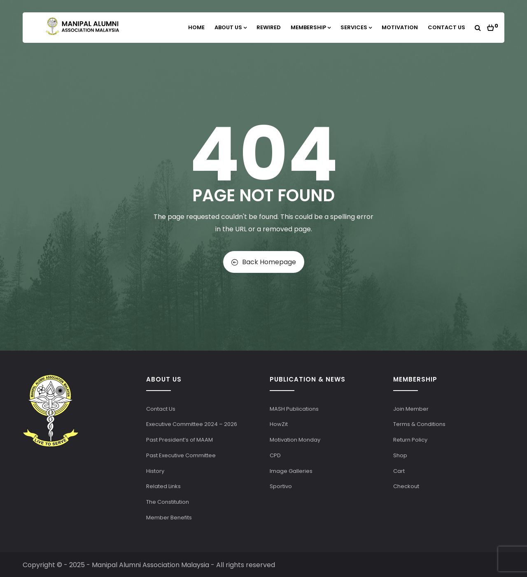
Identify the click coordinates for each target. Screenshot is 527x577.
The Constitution (167, 502)
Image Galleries (291, 471)
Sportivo (281, 486)
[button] (492, 25)
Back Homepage (263, 262)
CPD (275, 455)
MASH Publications (294, 409)
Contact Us (446, 27)
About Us (231, 27)
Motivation (400, 27)
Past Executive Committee (181, 455)
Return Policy (410, 440)
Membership (311, 27)
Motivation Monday (295, 440)
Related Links (163, 486)
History (155, 471)
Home (196, 27)
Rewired (269, 27)
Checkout (406, 486)
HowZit (279, 424)
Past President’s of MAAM (179, 440)
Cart (399, 471)
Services (356, 27)
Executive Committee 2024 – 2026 (191, 424)
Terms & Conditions (419, 424)
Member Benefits (169, 517)
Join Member (411, 409)
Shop (400, 455)
